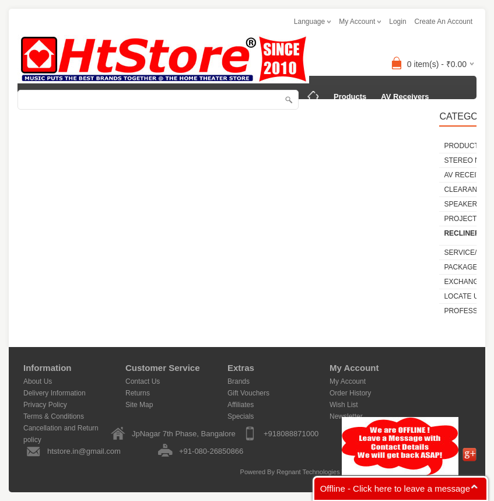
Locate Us (228, 143)
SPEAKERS (410, 119)
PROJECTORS (52, 143)
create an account (443, 21)
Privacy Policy (45, 405)
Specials (240, 416)
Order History (350, 393)
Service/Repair (119, 143)
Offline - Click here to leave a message (395, 488)
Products (350, 96)
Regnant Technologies (308, 471)
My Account (348, 381)
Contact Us (142, 381)
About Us (37, 381)
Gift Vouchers (248, 393)
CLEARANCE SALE (339, 119)
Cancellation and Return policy (61, 429)
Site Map (139, 405)
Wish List (344, 405)
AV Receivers (405, 96)
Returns (137, 393)
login (397, 21)
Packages (177, 143)
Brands (238, 381)
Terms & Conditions (53, 416)
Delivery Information (54, 393)
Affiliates (240, 405)
